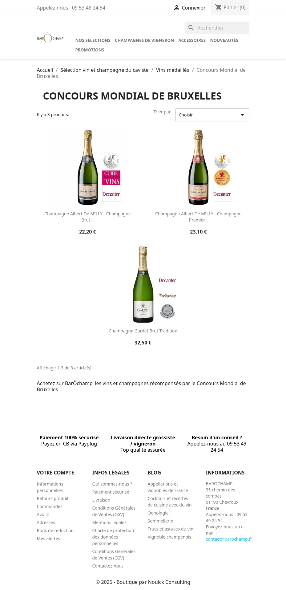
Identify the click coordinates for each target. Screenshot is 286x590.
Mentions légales (109, 522)
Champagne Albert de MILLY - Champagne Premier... (198, 217)
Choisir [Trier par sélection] (212, 115)
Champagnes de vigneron (144, 40)
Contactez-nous (108, 566)
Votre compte (55, 472)
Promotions (89, 50)
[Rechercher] (217, 28)
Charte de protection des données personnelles (113, 536)
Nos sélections (93, 40)
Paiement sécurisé (110, 492)
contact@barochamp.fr (229, 539)
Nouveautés (224, 40)
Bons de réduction (55, 530)
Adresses (46, 522)
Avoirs (43, 514)
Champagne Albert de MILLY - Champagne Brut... (87, 217)
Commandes (49, 506)
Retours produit (53, 498)
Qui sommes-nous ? (112, 484)
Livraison (101, 500)
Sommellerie (160, 521)
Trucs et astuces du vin (171, 529)
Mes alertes (48, 538)
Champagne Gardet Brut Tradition (143, 331)
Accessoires (192, 40)
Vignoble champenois (169, 537)
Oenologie (158, 513)
